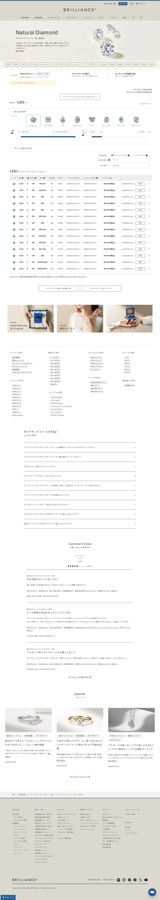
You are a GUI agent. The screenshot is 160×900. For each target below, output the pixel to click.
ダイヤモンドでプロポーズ (22, 363)
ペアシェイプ (55, 400)
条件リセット (145, 103)
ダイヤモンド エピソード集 (80, 777)
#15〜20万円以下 (56, 627)
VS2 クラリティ (96, 357)
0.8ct (136, 64)
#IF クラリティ (125, 627)
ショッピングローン (131, 833)
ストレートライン (21, 826)
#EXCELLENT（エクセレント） (85, 591)
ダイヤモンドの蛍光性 (42, 841)
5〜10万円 (54, 357)
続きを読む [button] (20, 51)
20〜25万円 (55, 366)
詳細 (46, 74)
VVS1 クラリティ (97, 366)
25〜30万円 (55, 369)
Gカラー (128, 363)
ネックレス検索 (20, 838)
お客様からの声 (85, 817)
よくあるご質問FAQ (64, 838)
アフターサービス (64, 823)
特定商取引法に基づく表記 (111, 838)
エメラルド (45, 64)
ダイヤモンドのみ (120, 155)
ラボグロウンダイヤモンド (22, 372)
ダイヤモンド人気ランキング (101, 288)
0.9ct (144, 64)
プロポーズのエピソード (88, 820)
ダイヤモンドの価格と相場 (44, 835)
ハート (55, 64)
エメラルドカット (56, 403)
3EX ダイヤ (95, 385)
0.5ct (16, 64)
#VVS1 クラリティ (104, 591)
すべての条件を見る (23, 148)
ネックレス (18, 853)
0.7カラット (16, 400)
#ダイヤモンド (32, 591)
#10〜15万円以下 (55, 664)
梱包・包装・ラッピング (66, 826)
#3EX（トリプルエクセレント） (85, 664)
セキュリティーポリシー (110, 835)
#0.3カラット (43, 591)
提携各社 (105, 820)
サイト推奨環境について (110, 841)
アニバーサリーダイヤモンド (89, 823)
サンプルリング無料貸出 (66, 832)
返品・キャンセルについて (67, 814)
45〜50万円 (55, 381)
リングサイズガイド (41, 862)
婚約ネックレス (18, 360)
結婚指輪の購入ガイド (42, 829)
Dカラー (128, 372)
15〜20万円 (55, 363)
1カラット (15, 409)
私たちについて (107, 814)
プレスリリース (109, 826)
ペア (84, 64)
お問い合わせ (108, 880)
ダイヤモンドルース (19, 366)
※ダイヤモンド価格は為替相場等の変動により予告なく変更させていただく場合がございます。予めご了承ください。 (49, 276)
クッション (74, 64)
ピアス (17, 844)
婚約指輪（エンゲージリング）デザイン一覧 (36, 795)
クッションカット (56, 409)
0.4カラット (16, 391)
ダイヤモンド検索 (21, 820)
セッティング (140, 155)
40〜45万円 (55, 378)
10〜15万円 (55, 360)
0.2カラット (16, 385)
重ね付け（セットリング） (44, 823)
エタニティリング (21, 832)
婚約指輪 (16, 357)
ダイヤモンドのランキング (44, 838)
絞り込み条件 (20, 112)
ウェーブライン (20, 829)
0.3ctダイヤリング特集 (88, 826)
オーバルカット (56, 412)
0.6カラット (16, 397)
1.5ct (151, 64)
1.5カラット (16, 412)
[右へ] (157, 65)
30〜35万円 (55, 372)
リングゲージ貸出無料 (65, 829)
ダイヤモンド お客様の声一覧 (80, 677)
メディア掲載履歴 (108, 823)
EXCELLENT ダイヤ (98, 382)
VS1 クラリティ (96, 360)
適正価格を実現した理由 (43, 826)
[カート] (141, 18)
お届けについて (63, 817)
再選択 (39, 74)
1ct (24, 64)
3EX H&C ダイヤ (97, 391)
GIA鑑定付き (130, 385)
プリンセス (33, 64)
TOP (13, 795)
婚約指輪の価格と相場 (42, 817)
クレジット (128, 830)
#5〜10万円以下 (55, 591)
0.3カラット (16, 388)
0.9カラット (16, 406)
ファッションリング (21, 850)
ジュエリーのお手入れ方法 (44, 856)
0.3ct (8, 64)
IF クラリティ (95, 369)
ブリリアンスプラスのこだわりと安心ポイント (80, 97)
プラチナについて (41, 847)
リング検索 (18, 817)
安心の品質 (61, 820)
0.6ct (120, 64)
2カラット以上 (17, 415)
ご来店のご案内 (130, 814)
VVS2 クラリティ (97, 363)
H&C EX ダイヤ (96, 388)
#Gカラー (114, 591)
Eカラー (128, 369)
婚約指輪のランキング (42, 820)
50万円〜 (54, 384)
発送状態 (102, 155)
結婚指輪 (16, 369)
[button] (12, 133)
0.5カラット (16, 394)
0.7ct (128, 64)
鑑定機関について (41, 853)
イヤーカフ (18, 847)
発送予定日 (103, 160)
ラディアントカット (57, 415)
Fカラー (128, 366)
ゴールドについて (41, 844)
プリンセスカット (56, 397)
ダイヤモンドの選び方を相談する (139, 92)
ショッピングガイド (41, 859)
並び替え (104, 166)
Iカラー (127, 357)
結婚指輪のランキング (42, 832)
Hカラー (128, 360)
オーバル (64, 64)
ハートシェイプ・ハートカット (61, 406)
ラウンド (33, 121)
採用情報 (106, 847)
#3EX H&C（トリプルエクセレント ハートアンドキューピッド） (97, 627)
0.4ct (112, 64)
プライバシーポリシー (109, 832)
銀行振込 (128, 827)
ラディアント (94, 64)
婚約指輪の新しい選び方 (43, 814)
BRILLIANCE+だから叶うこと (112, 817)
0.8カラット (16, 403)
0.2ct (104, 64)
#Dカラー (30, 630)
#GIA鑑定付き (68, 591)
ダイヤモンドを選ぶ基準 (142, 89)
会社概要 (106, 844)
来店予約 (123, 3)
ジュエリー (16, 835)
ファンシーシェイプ (87, 829)
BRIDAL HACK (85, 814)
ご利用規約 (106, 829)
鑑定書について (40, 850)
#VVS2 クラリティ (104, 664)
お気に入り (8, 897)
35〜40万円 (55, 375)
